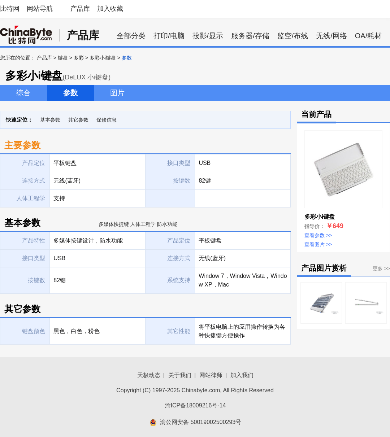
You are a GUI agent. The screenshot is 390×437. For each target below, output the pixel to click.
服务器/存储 (250, 36)
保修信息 (106, 120)
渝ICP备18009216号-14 (195, 405)
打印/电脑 (169, 36)
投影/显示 (208, 36)
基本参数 (50, 120)
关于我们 (179, 375)
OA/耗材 (368, 36)
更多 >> (381, 268)
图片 (117, 93)
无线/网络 (331, 36)
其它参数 (78, 120)
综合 (23, 93)
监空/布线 (292, 36)
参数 (70, 93)
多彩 (79, 58)
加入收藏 (110, 8)
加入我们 (242, 375)
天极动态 (148, 375)
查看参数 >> (318, 235)
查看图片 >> (318, 244)
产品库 (80, 8)
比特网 (10, 8)
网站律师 (210, 375)
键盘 (63, 58)
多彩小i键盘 (103, 58)
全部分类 (131, 36)
